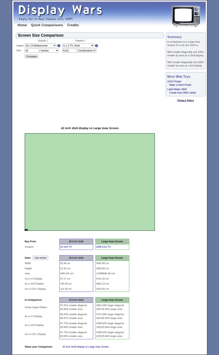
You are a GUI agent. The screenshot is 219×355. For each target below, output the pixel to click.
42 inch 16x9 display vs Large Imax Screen (90, 128)
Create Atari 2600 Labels (182, 92)
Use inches (40, 257)
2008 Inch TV (103, 246)
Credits (73, 25)
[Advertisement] (90, 91)
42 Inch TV (66, 246)
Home (22, 25)
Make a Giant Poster (180, 84)
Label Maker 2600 (177, 89)
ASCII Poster (174, 81)
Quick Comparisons (47, 25)
